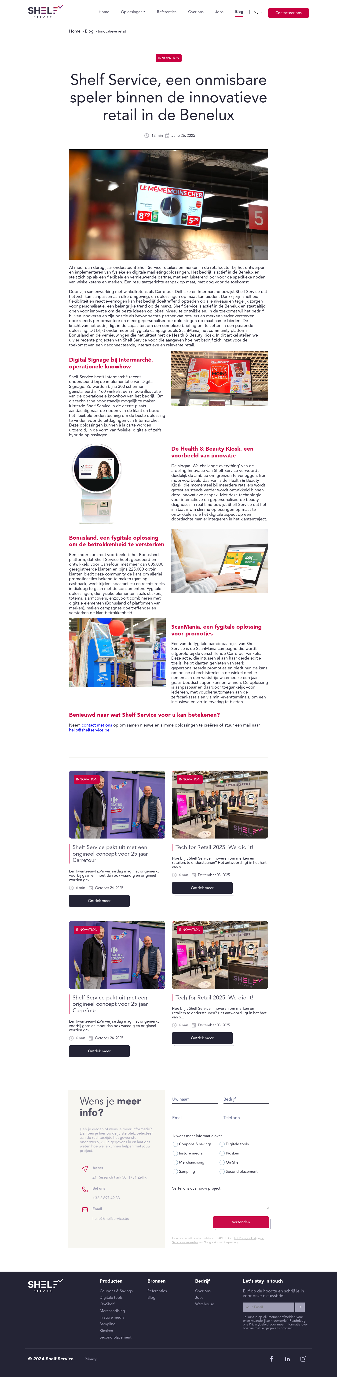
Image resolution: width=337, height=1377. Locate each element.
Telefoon (253, 1117)
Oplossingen (132, 12)
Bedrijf (251, 1099)
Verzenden (263, 1222)
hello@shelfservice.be (89, 1218)
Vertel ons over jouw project (218, 1188)
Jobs (219, 12)
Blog (239, 12)
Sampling (205, 1171)
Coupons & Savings (116, 1291)
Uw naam (202, 1099)
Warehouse (204, 1304)
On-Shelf (251, 1162)
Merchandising (210, 1162)
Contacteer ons (288, 13)
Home (104, 12)
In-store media (112, 1317)
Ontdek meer (99, 901)
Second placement (260, 1171)
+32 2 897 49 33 (84, 1198)
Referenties (166, 12)
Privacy (91, 1359)
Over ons (196, 12)
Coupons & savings (213, 1144)
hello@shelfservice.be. (90, 730)
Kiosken (251, 1153)
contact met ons (97, 725)
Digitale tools (256, 1144)
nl (256, 12)
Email (199, 1117)
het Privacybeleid (267, 1238)
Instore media (209, 1153)
